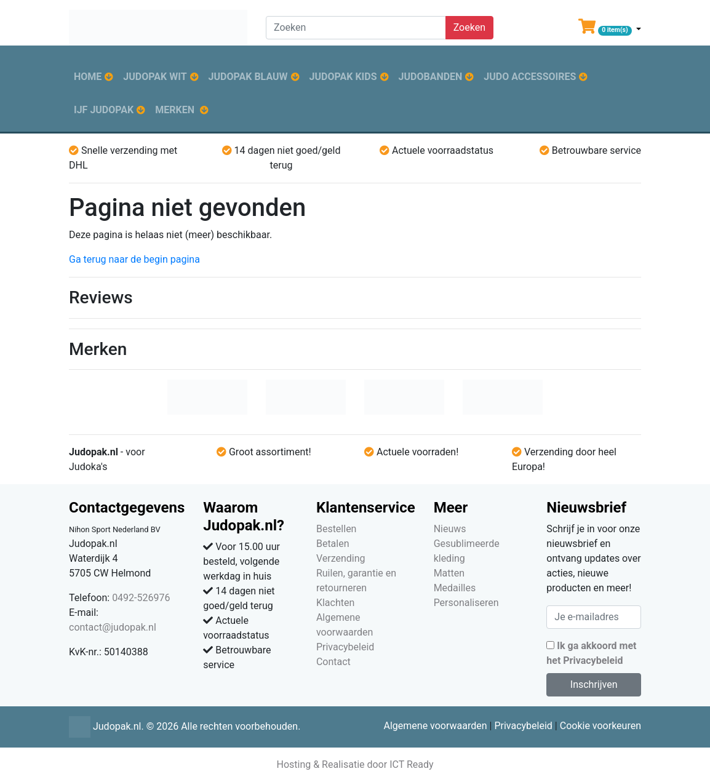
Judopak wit (154, 76)
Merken (174, 110)
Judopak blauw (248, 76)
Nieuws (450, 529)
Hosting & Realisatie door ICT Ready (354, 764)
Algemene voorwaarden (435, 726)
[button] (609, 29)
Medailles (455, 588)
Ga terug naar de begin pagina (134, 259)
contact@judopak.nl (112, 627)
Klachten (335, 602)
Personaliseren (466, 602)
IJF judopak (104, 110)
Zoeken (469, 27)
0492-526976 (141, 598)
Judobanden (431, 76)
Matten (449, 573)
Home (88, 76)
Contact (333, 662)
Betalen (332, 543)
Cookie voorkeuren (600, 726)
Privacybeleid (345, 647)
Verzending (340, 558)
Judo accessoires (530, 76)
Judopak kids (343, 76)
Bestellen (336, 529)
